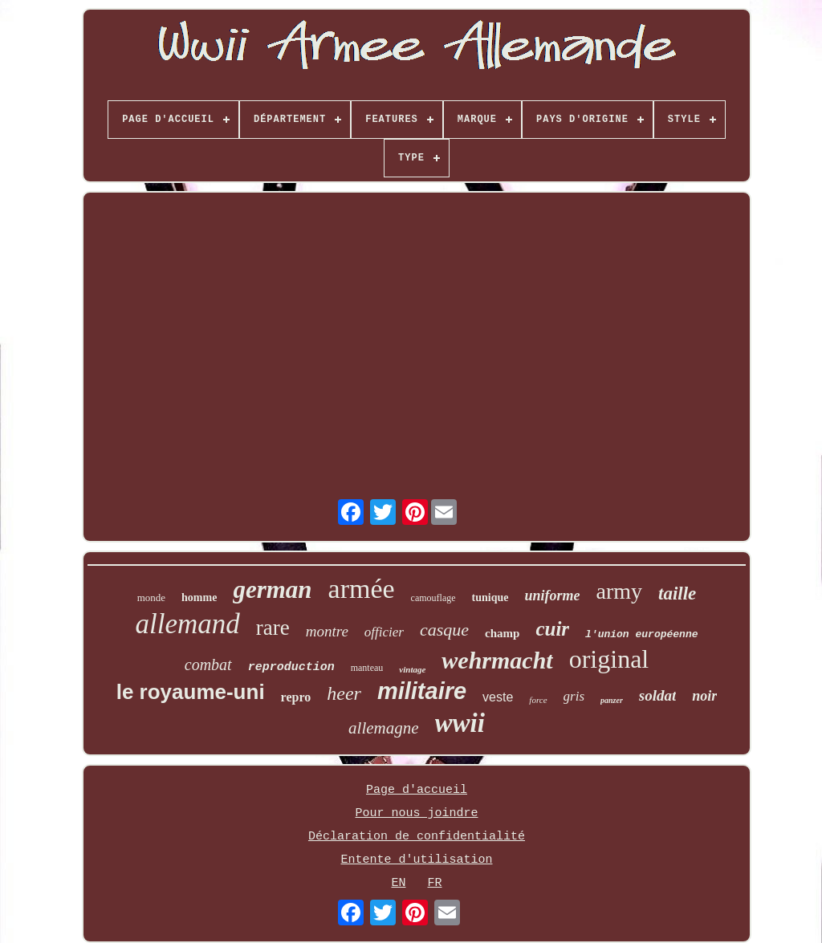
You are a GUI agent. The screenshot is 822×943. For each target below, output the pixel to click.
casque (444, 630)
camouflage (433, 598)
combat (208, 664)
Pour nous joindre (416, 813)
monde (151, 597)
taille (677, 593)
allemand (187, 624)
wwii (460, 723)
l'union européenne (641, 634)
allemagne (383, 728)
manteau (367, 667)
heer (344, 693)
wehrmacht (497, 660)
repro (296, 697)
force (538, 700)
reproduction (291, 667)
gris (574, 696)
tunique (490, 597)
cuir (552, 629)
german (272, 589)
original (609, 658)
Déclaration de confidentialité (416, 836)
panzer (611, 700)
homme (199, 597)
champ (502, 633)
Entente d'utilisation (416, 860)
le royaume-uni (190, 692)
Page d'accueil (416, 790)
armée (361, 589)
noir (704, 696)
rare (273, 628)
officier (384, 632)
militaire (421, 691)
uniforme (552, 595)
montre (327, 631)
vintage (412, 669)
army (619, 591)
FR (435, 883)
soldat (657, 695)
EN (398, 883)
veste (497, 697)
